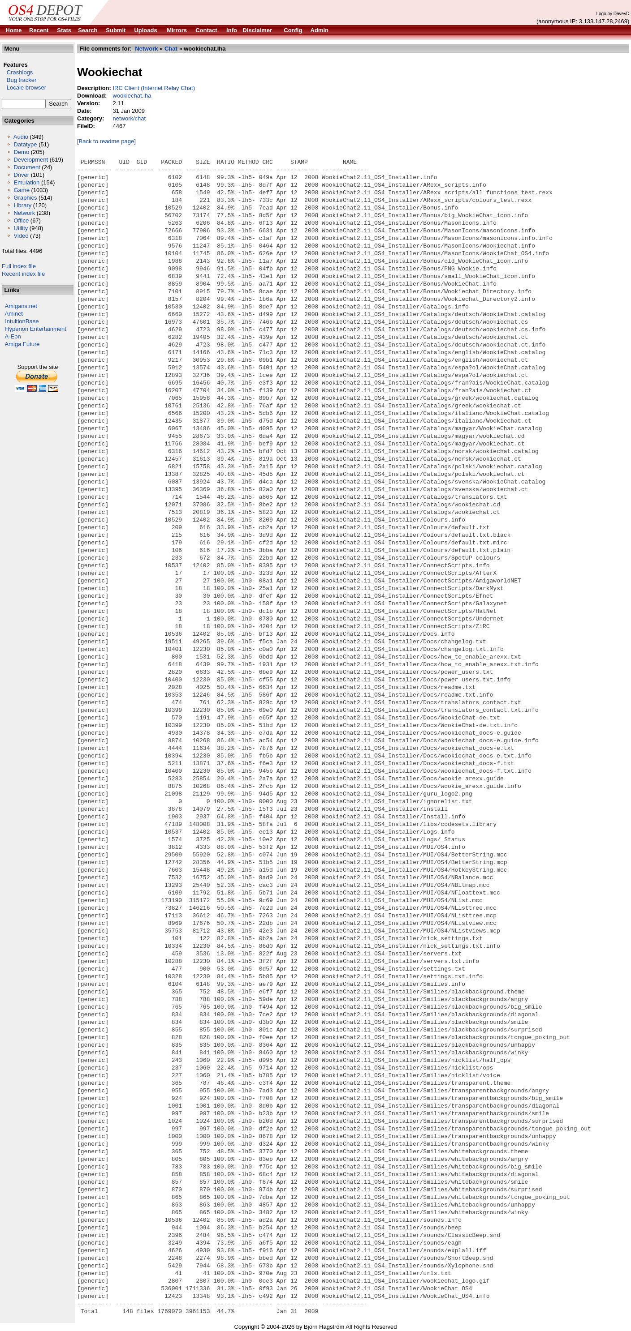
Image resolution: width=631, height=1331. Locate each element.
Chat (170, 48)
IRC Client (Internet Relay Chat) (153, 88)
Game (21, 190)
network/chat (129, 118)
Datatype (25, 144)
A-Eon (13, 336)
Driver (21, 174)
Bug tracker (19, 80)
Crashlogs (17, 72)
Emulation (26, 182)
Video (20, 235)
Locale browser (24, 87)
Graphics (25, 197)
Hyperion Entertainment (35, 328)
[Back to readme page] (106, 141)
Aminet (14, 313)
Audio (20, 136)
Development (30, 159)
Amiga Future (22, 344)
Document (26, 167)
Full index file (19, 266)
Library (22, 205)
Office (21, 220)
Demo (21, 152)
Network (24, 213)
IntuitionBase (22, 321)
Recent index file (23, 273)
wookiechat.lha (131, 95)
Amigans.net (21, 306)
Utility (20, 228)
